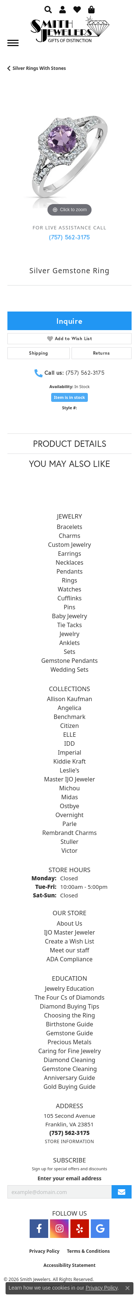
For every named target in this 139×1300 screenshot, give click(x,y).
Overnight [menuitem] (70, 815)
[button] (48, 9)
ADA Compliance (69, 959)
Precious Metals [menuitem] (69, 1042)
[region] (69, 156)
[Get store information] (69, 1141)
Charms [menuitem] (69, 536)
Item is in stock (69, 397)
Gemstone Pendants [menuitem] (69, 661)
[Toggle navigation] (13, 43)
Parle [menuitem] (69, 824)
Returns (101, 353)
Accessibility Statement (69, 1265)
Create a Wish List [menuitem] (69, 941)
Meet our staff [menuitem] (69, 950)
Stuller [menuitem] (69, 842)
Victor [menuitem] (69, 850)
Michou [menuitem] (69, 788)
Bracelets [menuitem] (69, 527)
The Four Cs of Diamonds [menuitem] (69, 997)
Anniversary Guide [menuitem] (69, 1078)
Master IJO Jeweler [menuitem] (69, 779)
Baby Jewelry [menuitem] (69, 616)
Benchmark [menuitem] (70, 717)
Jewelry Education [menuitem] (69, 988)
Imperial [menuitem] (69, 752)
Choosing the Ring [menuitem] (69, 1015)
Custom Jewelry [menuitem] (69, 545)
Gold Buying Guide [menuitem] (69, 1087)
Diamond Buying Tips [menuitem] (69, 1006)
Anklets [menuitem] (69, 643)
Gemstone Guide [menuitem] (69, 1033)
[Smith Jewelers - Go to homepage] (69, 31)
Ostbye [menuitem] (69, 806)
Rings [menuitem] (69, 580)
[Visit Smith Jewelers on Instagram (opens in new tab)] (59, 1228)
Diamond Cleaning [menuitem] (69, 1060)
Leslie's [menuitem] (69, 770)
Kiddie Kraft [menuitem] (69, 761)
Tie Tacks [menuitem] (69, 625)
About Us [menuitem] (69, 923)
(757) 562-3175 (69, 237)
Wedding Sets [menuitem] (69, 669)
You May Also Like (69, 464)
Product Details (69, 443)
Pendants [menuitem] (69, 571)
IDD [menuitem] (69, 743)
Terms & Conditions (88, 1251)
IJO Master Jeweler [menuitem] (69, 932)
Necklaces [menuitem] (69, 562)
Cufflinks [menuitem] (69, 598)
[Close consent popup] (127, 1288)
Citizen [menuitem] (69, 726)
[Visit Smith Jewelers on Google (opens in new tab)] (100, 1228)
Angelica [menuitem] (70, 708)
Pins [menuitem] (69, 607)
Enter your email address (69, 1178)
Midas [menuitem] (69, 797)
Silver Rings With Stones (39, 68)
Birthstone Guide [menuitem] (69, 1024)
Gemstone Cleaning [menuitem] (69, 1069)
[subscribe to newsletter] (122, 1192)
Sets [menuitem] (69, 652)
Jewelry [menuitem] (70, 634)
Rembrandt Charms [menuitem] (69, 833)
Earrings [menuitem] (69, 553)
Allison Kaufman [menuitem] (69, 699)
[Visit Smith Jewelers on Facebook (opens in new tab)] (39, 1228)
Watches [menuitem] (70, 589)
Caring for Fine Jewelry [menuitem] (69, 1051)
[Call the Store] (69, 1132)
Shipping (38, 353)
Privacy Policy (44, 1251)
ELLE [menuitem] (69, 734)
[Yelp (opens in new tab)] (79, 1228)
